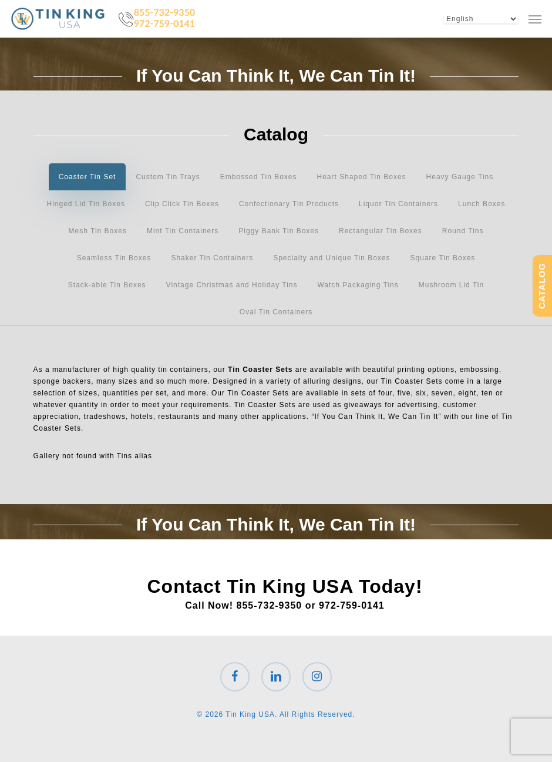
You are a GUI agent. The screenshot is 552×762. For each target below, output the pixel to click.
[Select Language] (481, 19)
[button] (535, 19)
